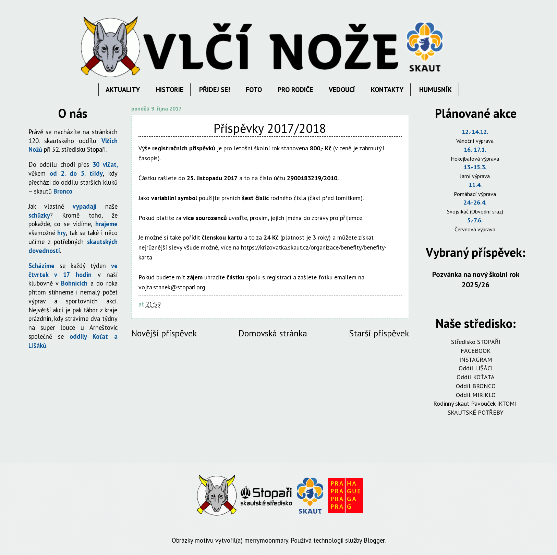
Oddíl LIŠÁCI (476, 368)
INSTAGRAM (475, 359)
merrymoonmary (266, 540)
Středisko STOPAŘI (475, 342)
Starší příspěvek (379, 333)
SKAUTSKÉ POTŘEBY (476, 412)
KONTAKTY (387, 89)
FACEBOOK (476, 351)
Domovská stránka (273, 333)
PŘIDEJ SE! (214, 89)
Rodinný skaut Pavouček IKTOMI (475, 403)
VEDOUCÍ (342, 89)
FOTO (254, 89)
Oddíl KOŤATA (476, 377)
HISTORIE (169, 89)
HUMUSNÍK (435, 89)
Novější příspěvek (164, 333)
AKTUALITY (123, 89)
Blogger (374, 540)
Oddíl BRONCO (476, 386)
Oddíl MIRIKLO (476, 395)
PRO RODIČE (295, 89)
